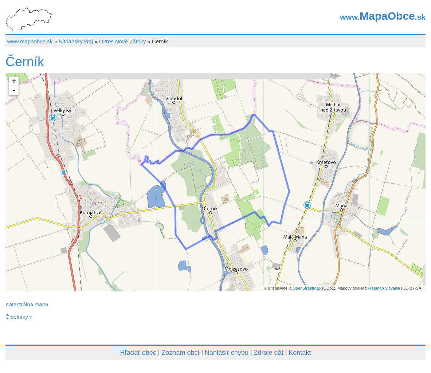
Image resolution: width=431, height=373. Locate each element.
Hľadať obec (138, 352)
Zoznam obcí (180, 352)
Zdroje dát (268, 352)
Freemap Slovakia (384, 288)
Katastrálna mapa (26, 304)
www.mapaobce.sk (29, 41)
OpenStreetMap (307, 288)
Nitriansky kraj (76, 41)
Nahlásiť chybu (226, 352)
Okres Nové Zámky (122, 41)
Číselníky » (18, 317)
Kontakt (300, 352)
